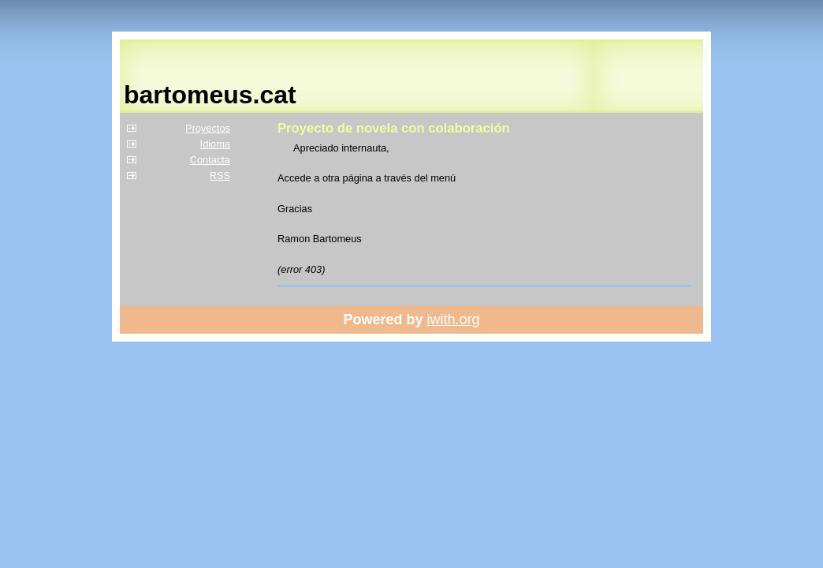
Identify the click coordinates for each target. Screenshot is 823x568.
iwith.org (453, 319)
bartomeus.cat (210, 94)
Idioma (215, 144)
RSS (220, 175)
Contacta (210, 160)
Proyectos (207, 128)
